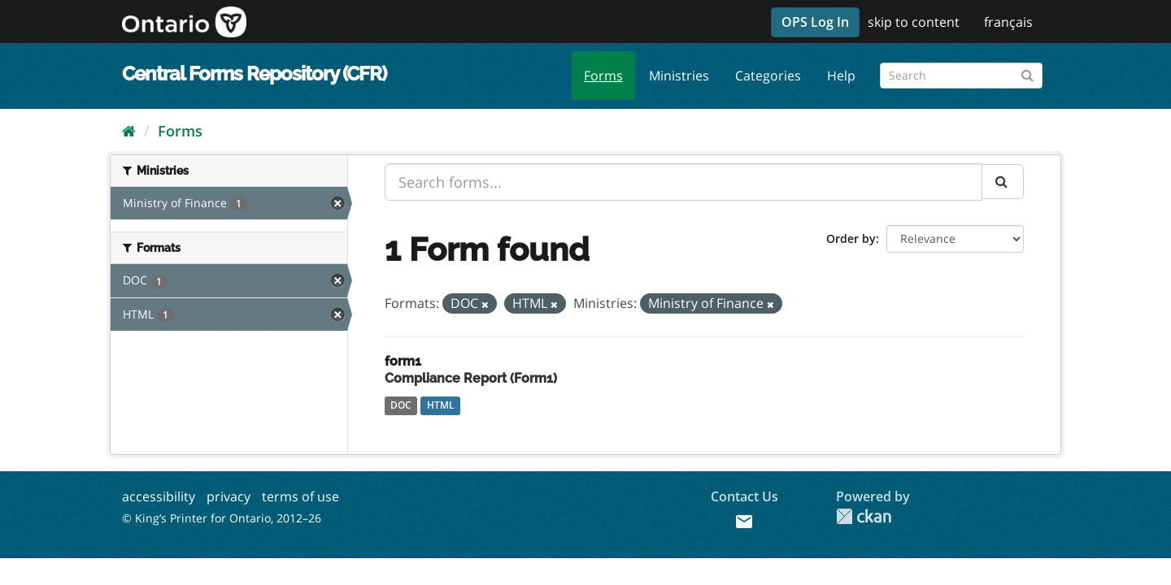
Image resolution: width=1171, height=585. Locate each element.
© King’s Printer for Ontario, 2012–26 (221, 518)
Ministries (679, 75)
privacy (228, 496)
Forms (603, 75)
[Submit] (1027, 73)
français (1008, 22)
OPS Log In (815, 22)
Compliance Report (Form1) (471, 378)
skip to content (914, 22)
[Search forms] (961, 76)
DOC (400, 405)
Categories (768, 75)
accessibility (158, 496)
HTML (441, 405)
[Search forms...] (683, 182)
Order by (851, 238)
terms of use (300, 496)
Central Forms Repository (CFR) (254, 73)
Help (841, 75)
